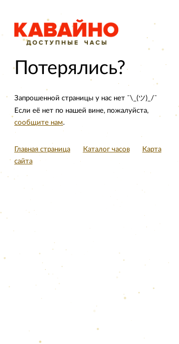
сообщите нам (38, 122)
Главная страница (42, 149)
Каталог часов (106, 149)
